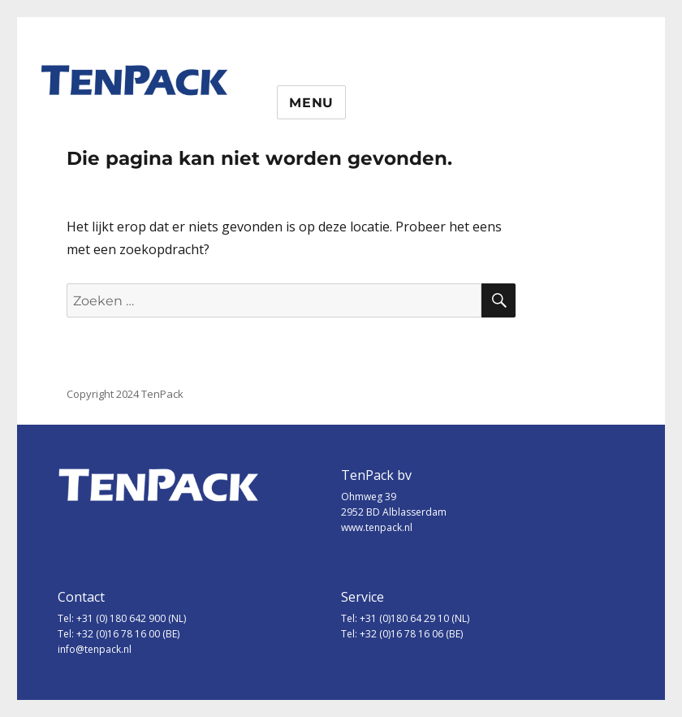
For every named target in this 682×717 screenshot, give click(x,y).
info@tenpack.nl (95, 649)
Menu (311, 102)
